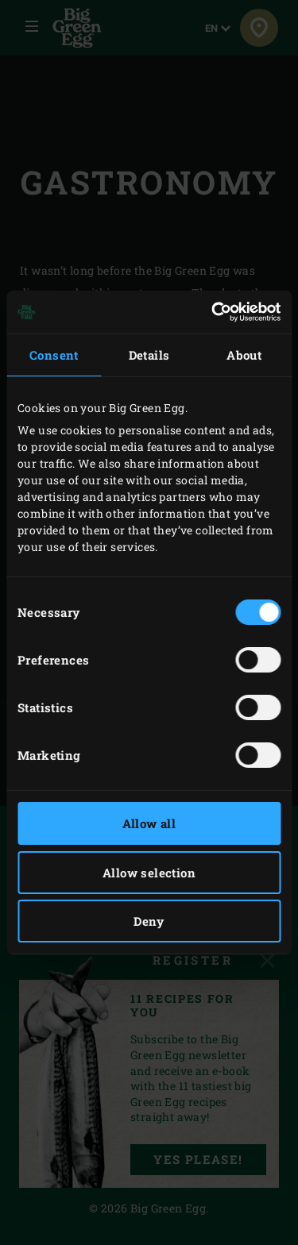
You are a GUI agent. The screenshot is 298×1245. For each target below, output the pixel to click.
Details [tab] (149, 355)
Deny (149, 921)
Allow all (149, 823)
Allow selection (149, 873)
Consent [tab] (54, 355)
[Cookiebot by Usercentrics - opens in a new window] (213, 312)
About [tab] (243, 355)
